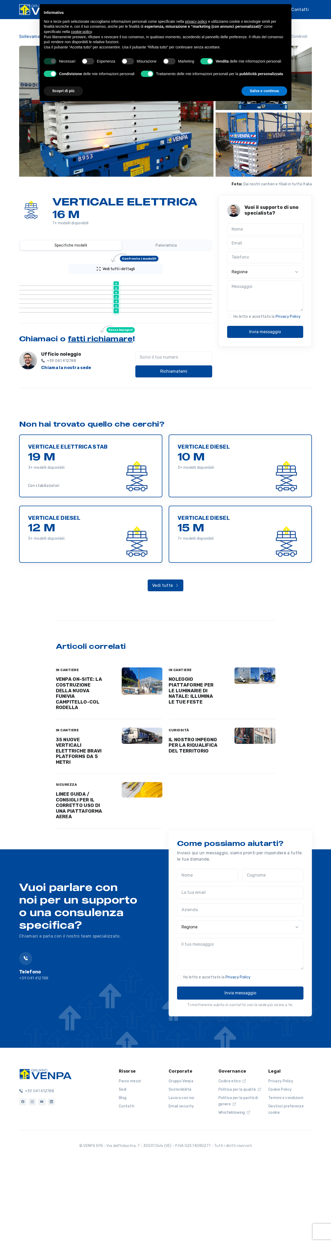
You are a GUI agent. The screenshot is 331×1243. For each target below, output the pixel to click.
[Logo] (45, 1151)
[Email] (265, 243)
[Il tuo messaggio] (240, 1031)
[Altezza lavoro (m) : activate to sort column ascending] (126, 282)
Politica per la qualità (239, 1167)
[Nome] (265, 229)
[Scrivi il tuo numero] (173, 435)
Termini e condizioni (285, 1175)
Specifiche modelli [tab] (71, 245)
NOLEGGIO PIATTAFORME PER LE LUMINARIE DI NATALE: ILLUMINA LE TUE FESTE (191, 768)
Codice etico (232, 1159)
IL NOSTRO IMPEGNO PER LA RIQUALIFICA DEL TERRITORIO (193, 823)
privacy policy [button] (196, 21)
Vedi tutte (165, 663)
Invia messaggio (265, 331)
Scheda (77, 295)
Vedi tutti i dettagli (127, 267)
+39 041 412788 (36, 1169)
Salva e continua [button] (264, 91)
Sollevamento (33, 36)
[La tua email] (240, 970)
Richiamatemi (173, 449)
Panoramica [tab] (166, 245)
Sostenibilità (180, 1167)
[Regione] (265, 271)
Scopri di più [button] (63, 91)
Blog (122, 1175)
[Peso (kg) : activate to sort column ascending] (177, 282)
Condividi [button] (296, 36)
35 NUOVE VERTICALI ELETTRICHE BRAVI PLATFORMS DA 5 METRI (79, 829)
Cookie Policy (280, 1167)
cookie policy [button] (81, 32)
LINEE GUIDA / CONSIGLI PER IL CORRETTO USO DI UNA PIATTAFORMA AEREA (79, 883)
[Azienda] (240, 987)
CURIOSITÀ (179, 808)
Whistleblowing (234, 1190)
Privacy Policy (288, 316)
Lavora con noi (181, 1175)
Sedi (122, 1167)
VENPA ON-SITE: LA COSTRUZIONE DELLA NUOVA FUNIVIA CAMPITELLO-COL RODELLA (79, 771)
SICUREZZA (66, 862)
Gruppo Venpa (181, 1159)
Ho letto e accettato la (267, 316)
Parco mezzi (130, 1159)
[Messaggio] (265, 296)
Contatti (300, 9)
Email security (181, 1184)
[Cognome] (272, 953)
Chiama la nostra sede (66, 445)
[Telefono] (265, 257)
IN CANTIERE (67, 748)
